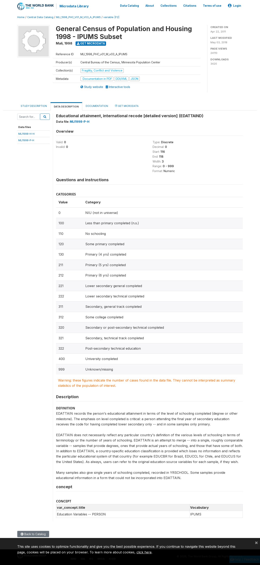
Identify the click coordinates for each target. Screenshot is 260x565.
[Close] (256, 542)
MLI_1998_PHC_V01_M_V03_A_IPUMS (78, 17)
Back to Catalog (33, 534)
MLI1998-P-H (26, 140)
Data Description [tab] (66, 106)
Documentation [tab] (97, 105)
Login (234, 5)
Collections (168, 5)
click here (144, 552)
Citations (189, 5)
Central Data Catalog (40, 17)
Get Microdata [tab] (127, 105)
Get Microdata (91, 43)
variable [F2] (111, 17)
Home (21, 17)
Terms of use (212, 5)
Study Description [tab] (34, 105)
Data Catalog (129, 5)
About (149, 5)
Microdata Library (74, 6)
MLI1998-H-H (26, 133)
